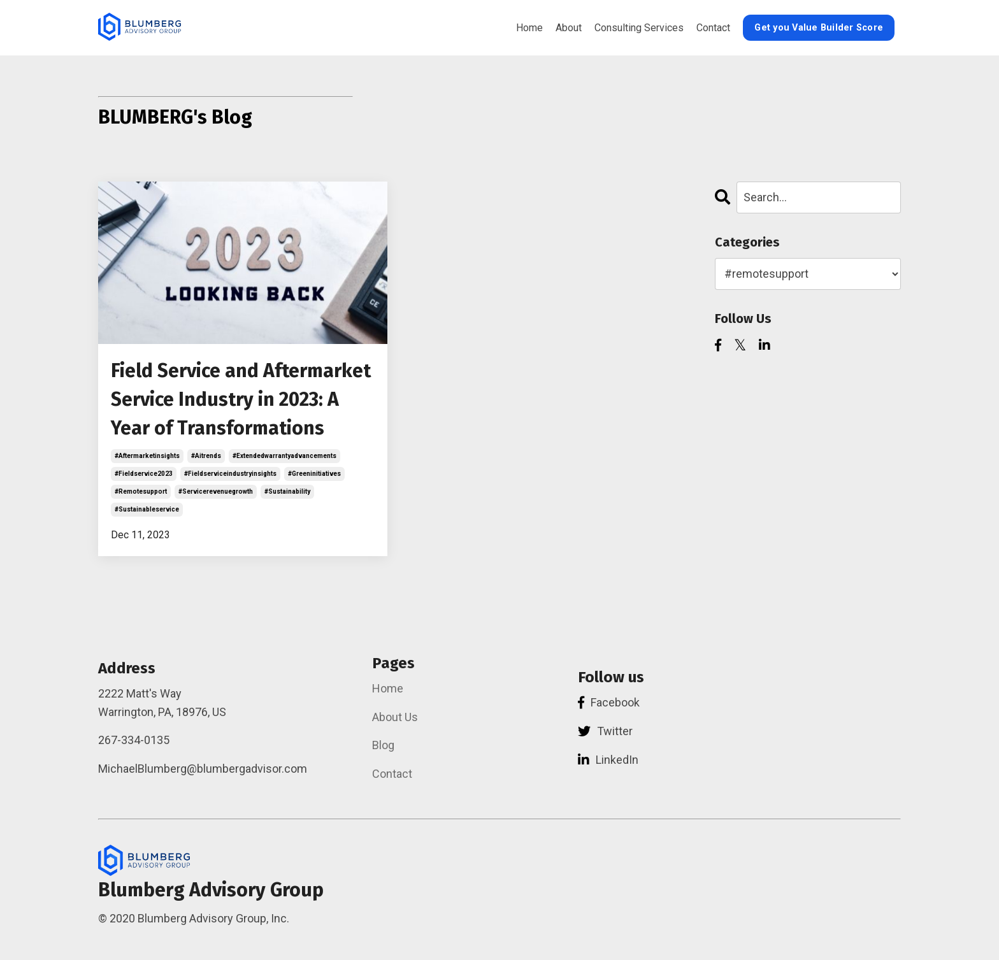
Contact (713, 28)
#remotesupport (141, 491)
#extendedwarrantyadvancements (284, 455)
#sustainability (287, 491)
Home (529, 28)
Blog (383, 745)
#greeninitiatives (314, 473)
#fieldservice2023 (144, 473)
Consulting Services (639, 28)
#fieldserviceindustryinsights (230, 473)
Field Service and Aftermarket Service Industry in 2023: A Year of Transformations (241, 399)
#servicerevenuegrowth (215, 491)
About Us (395, 717)
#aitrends (206, 455)
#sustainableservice (147, 509)
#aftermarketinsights (147, 455)
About (569, 28)
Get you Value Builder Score (818, 27)
